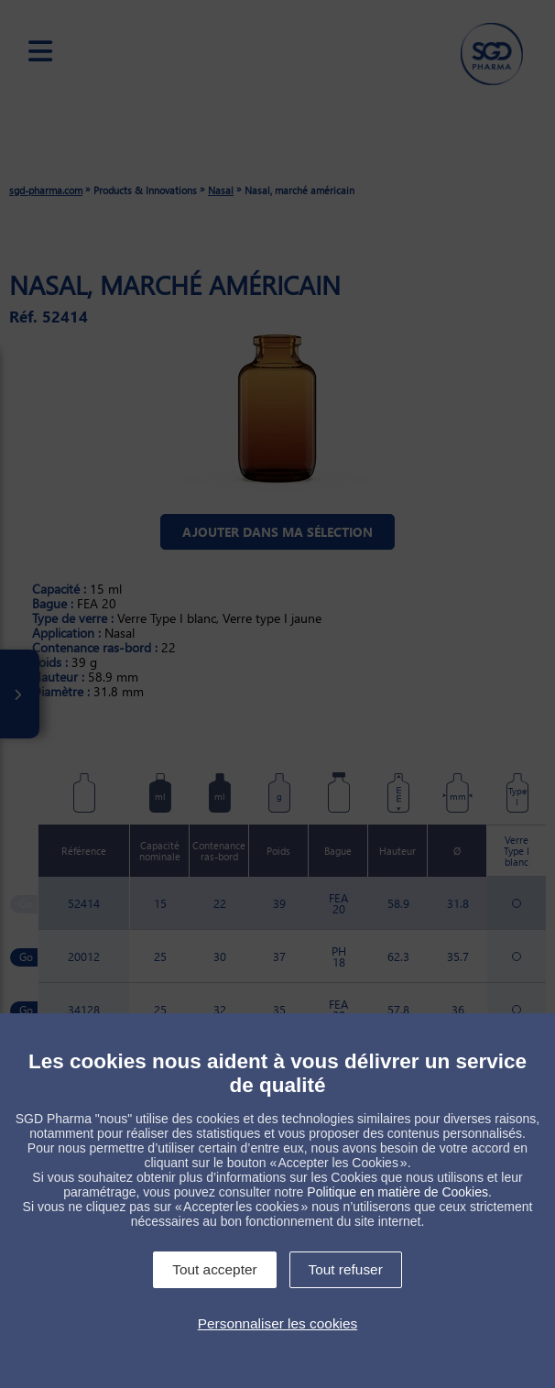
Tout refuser (346, 1269)
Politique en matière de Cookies (397, 1192)
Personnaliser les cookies (278, 1323)
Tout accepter (214, 1269)
